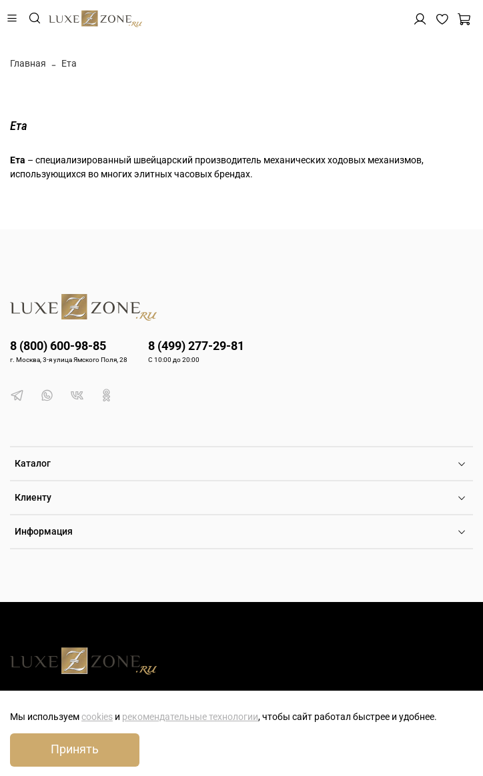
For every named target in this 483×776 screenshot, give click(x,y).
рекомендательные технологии (190, 716)
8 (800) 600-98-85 (58, 346)
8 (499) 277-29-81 (196, 346)
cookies (97, 716)
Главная (28, 63)
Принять (75, 749)
